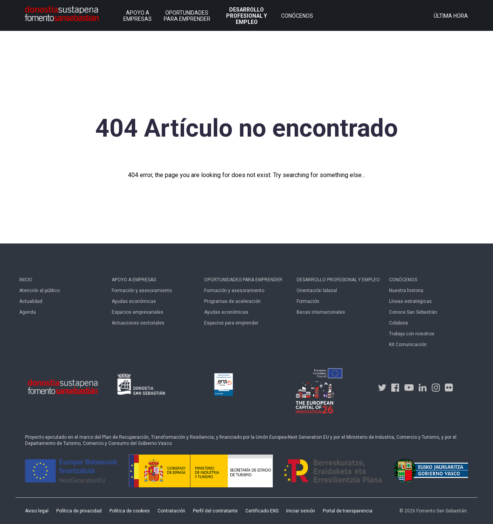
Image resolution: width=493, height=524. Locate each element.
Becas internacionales (321, 312)
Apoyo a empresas (134, 279)
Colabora (398, 323)
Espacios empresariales (137, 312)
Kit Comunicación (408, 344)
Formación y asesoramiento (142, 290)
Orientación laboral (317, 290)
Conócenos (403, 279)
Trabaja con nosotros (411, 333)
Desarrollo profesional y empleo (338, 279)
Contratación (171, 511)
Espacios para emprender (231, 323)
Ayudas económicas (134, 301)
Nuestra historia (406, 290)
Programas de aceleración (232, 301)
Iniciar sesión (300, 511)
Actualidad (30, 301)
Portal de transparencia (347, 511)
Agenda (27, 312)
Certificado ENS (261, 511)
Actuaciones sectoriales (138, 323)
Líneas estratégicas (410, 301)
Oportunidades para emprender (243, 279)
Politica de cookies (129, 511)
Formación (308, 301)
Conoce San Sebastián (413, 312)
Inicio (25, 279)
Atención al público (39, 290)
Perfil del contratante (215, 511)
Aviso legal (37, 511)
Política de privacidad (79, 511)
